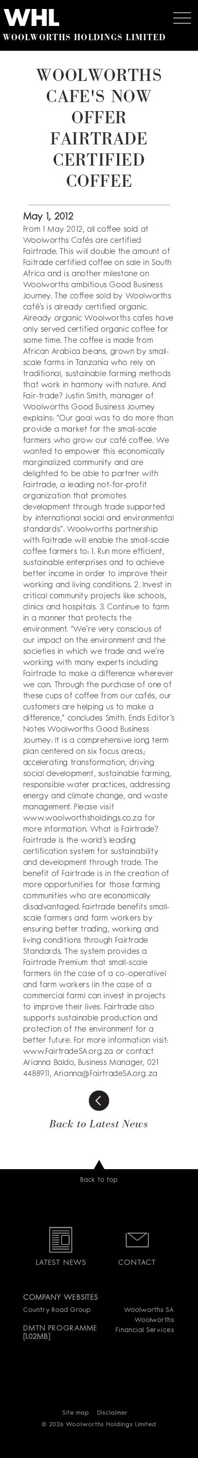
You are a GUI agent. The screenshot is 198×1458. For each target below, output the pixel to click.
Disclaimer (112, 1413)
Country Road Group (57, 1310)
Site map (75, 1413)
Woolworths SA (149, 1310)
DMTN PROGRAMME (60, 1328)
